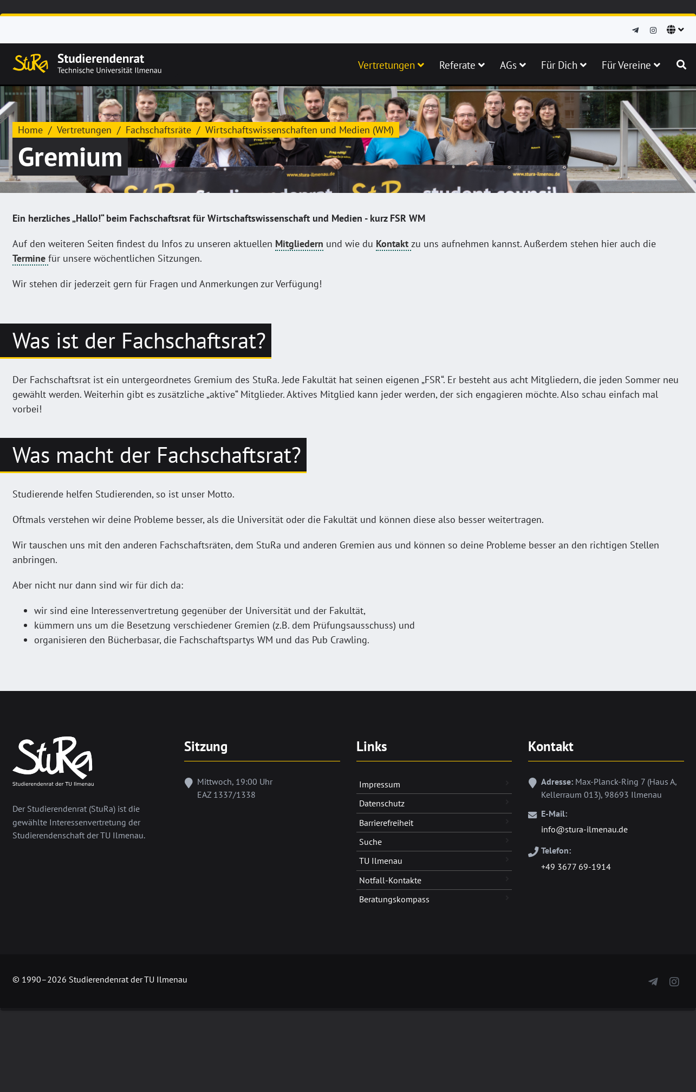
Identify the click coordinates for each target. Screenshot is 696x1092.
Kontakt (393, 243)
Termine (30, 258)
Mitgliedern (299, 243)
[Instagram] (653, 30)
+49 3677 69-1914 (576, 866)
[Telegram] (635, 30)
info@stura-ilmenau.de (584, 829)
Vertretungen (391, 65)
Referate (462, 65)
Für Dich (564, 65)
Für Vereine (631, 65)
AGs (513, 65)
